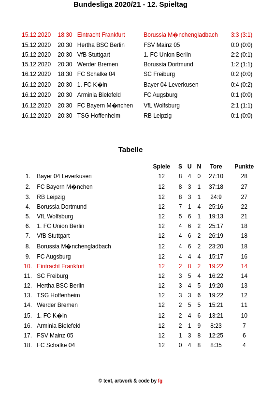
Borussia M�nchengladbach (181, 34)
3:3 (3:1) (242, 34)
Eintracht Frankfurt (101, 34)
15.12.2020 (36, 34)
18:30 (65, 34)
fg (159, 380)
